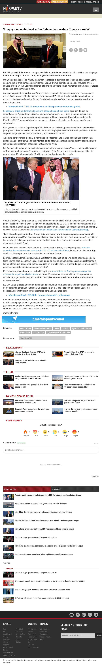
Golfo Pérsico (38, 332)
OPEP (57, 328)
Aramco (65, 328)
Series (30, 631)
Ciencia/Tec (20, 633)
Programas (32, 628)
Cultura (18, 641)
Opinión (31, 644)
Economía (19, 631)
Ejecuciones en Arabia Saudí (59, 332)
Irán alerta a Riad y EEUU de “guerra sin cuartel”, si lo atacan (39, 295)
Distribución (77, 1)
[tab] (27, 489)
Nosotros (43, 631)
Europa (6, 644)
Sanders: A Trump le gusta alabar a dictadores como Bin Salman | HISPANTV (38, 203)
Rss (41, 639)
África (5, 641)
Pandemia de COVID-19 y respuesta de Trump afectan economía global (44, 106)
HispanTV (12, 9)
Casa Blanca (25, 332)
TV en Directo (43, 1)
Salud (18, 639)
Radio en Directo (59, 1)
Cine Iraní (31, 633)
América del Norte (13, 25)
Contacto (43, 633)
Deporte (19, 636)
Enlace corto (8, 338)
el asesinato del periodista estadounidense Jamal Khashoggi (59, 230)
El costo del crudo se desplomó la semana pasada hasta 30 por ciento (36, 111)
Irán (4, 628)
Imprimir (75, 41)
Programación (92, 1)
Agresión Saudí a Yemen (81, 328)
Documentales (33, 647)
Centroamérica (9, 655)
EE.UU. (30, 25)
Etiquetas (7, 328)
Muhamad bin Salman (42, 328)
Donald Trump (25, 328)
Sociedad (19, 628)
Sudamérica (8, 652)
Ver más (6, 563)
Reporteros (32, 636)
